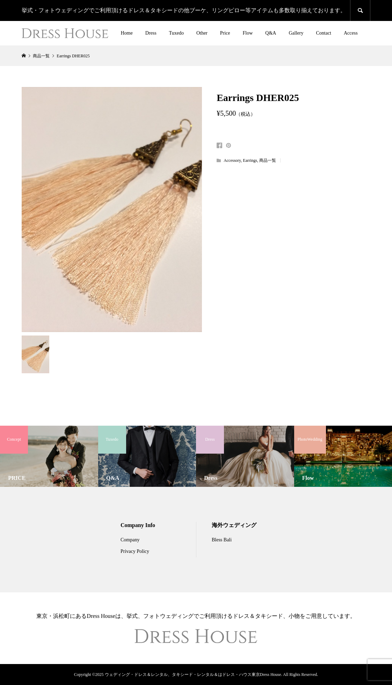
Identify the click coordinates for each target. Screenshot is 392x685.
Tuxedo (176, 33)
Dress (151, 33)
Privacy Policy (135, 551)
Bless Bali (222, 539)
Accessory (232, 160)
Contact (323, 33)
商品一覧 (267, 160)
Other (202, 33)
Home (127, 33)
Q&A (270, 33)
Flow (248, 33)
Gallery (296, 33)
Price (225, 33)
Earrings (250, 160)
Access (351, 33)
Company (130, 539)
